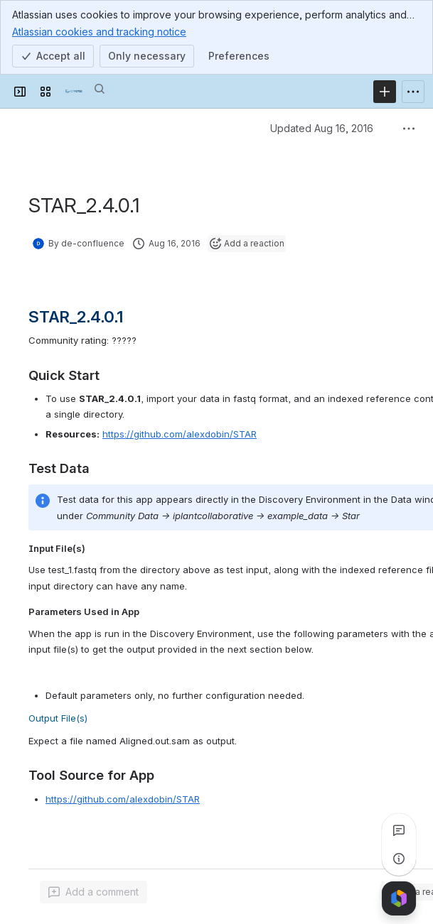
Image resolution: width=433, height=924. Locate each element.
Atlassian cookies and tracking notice (99, 31)
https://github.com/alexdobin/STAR (179, 434)
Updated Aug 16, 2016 (321, 128)
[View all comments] (398, 830)
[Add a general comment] (93, 892)
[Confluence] (74, 91)
